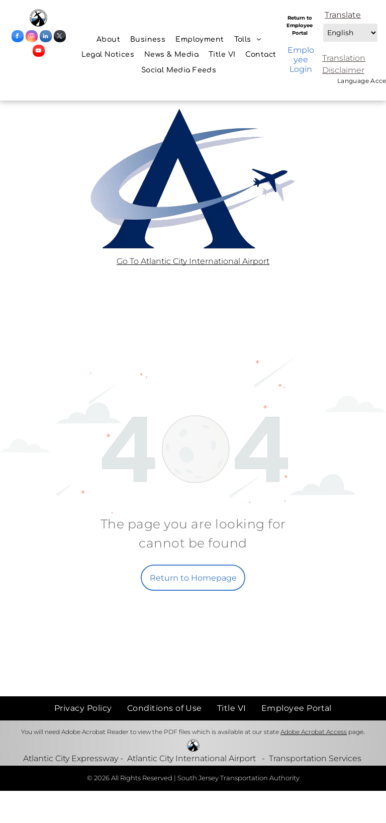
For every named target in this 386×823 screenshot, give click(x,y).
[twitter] (60, 37)
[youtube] (39, 52)
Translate (343, 15)
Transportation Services (315, 758)
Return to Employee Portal (299, 25)
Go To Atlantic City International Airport (193, 261)
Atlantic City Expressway (70, 758)
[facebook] (18, 37)
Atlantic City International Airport (191, 758)
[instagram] (32, 37)
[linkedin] (46, 37)
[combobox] (350, 33)
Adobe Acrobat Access (313, 732)
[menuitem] (108, 39)
